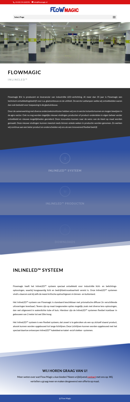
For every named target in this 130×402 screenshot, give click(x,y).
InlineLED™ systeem (65, 171)
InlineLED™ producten (65, 204)
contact (91, 376)
